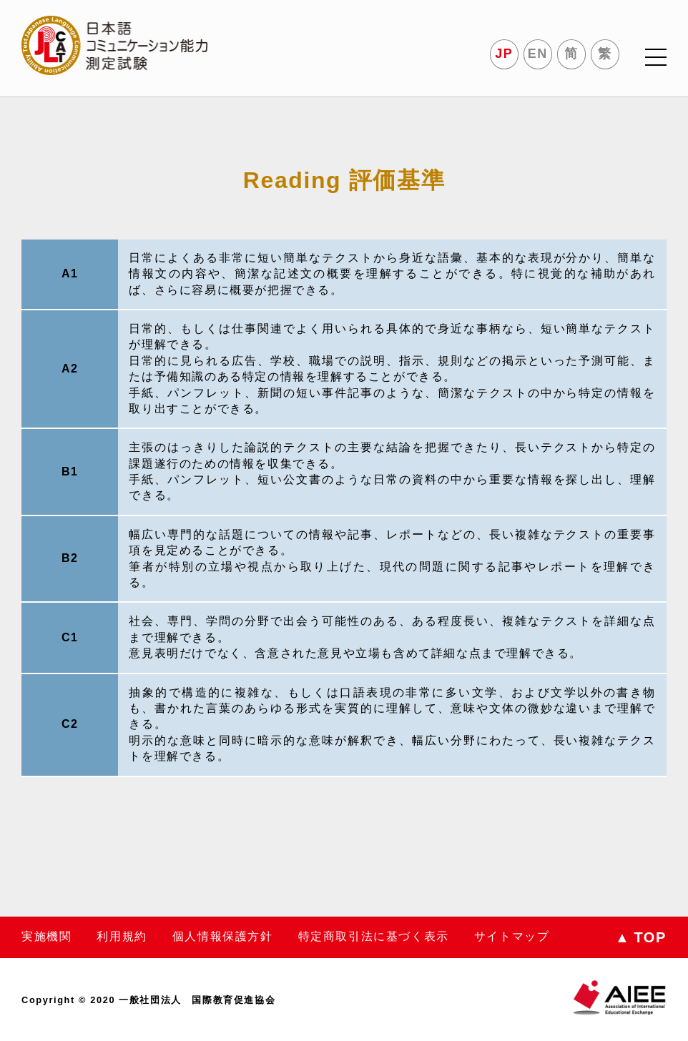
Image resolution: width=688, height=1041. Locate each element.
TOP (641, 937)
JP (504, 53)
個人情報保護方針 (222, 936)
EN (538, 53)
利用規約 (122, 936)
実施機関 (46, 936)
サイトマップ (512, 936)
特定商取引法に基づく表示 (373, 936)
